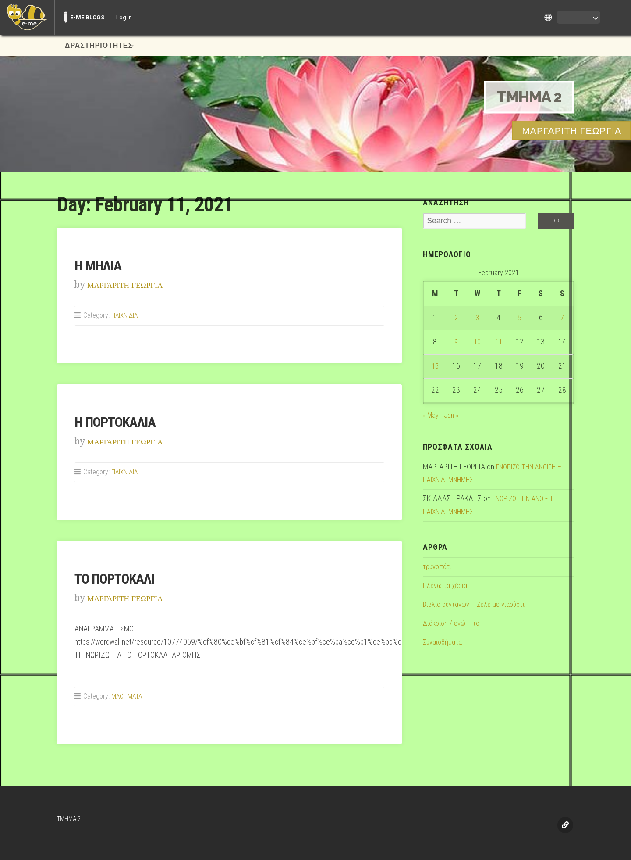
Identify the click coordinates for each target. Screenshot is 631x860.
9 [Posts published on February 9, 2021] (456, 342)
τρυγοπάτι (438, 567)
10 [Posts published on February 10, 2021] (477, 342)
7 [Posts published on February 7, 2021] (562, 318)
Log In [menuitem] (124, 17)
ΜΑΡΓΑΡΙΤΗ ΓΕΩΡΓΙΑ (133, 284)
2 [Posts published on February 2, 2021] (456, 318)
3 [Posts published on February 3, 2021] (477, 318)
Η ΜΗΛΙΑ (101, 265)
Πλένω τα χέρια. (447, 586)
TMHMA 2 (524, 97)
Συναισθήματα (443, 642)
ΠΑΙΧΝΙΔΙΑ (125, 315)
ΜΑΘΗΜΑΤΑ (128, 696)
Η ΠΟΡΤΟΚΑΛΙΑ (120, 421)
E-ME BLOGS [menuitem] (87, 17)
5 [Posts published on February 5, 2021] (519, 318)
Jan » (452, 415)
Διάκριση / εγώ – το (453, 624)
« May (431, 415)
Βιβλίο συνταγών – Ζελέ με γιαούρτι (477, 605)
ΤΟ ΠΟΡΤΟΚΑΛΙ (120, 578)
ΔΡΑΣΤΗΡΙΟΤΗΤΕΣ (99, 46)
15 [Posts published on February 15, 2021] (435, 366)
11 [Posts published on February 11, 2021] (499, 342)
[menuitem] (27, 17)
